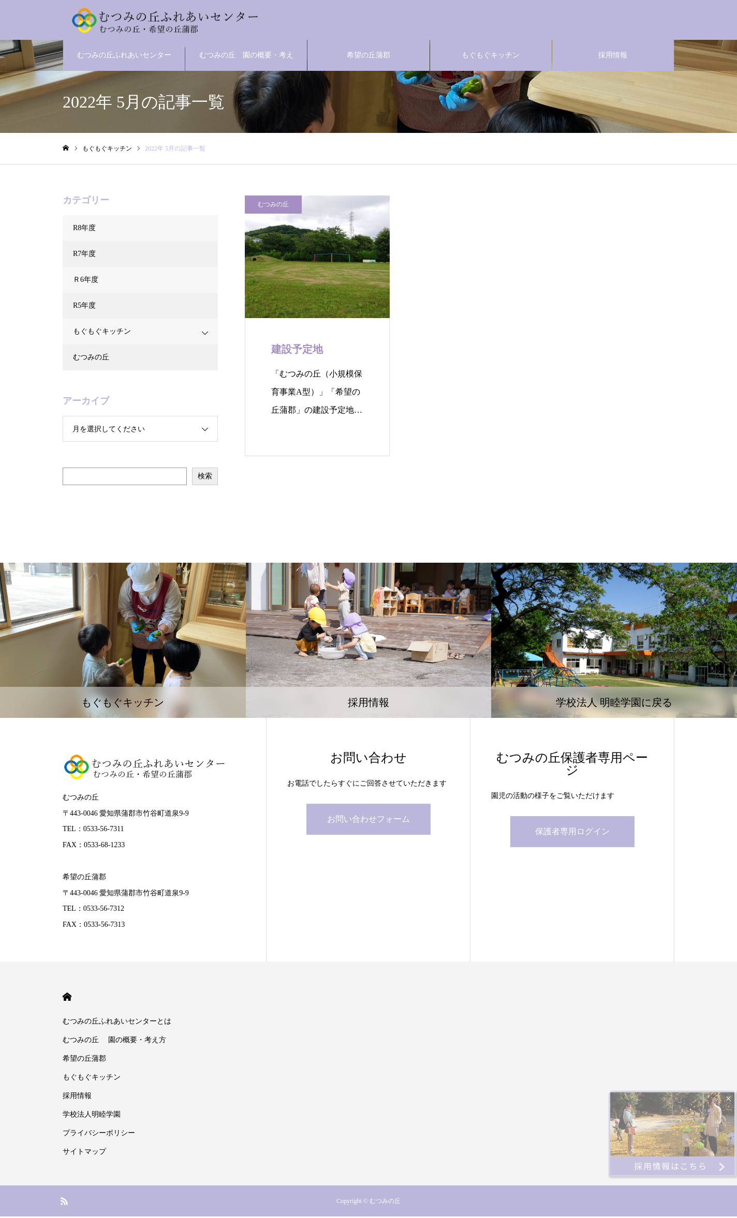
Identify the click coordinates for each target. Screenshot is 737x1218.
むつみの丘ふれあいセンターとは (124, 62)
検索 (205, 477)
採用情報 (612, 57)
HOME (67, 998)
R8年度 (84, 229)
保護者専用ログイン (572, 833)
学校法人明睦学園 (92, 1116)
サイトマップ (84, 1153)
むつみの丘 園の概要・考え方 (246, 62)
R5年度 (84, 307)
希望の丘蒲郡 (368, 57)
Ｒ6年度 (85, 281)
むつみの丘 (273, 205)
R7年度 (84, 255)
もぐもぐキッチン (491, 57)
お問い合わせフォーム (368, 820)
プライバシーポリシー (99, 1134)
